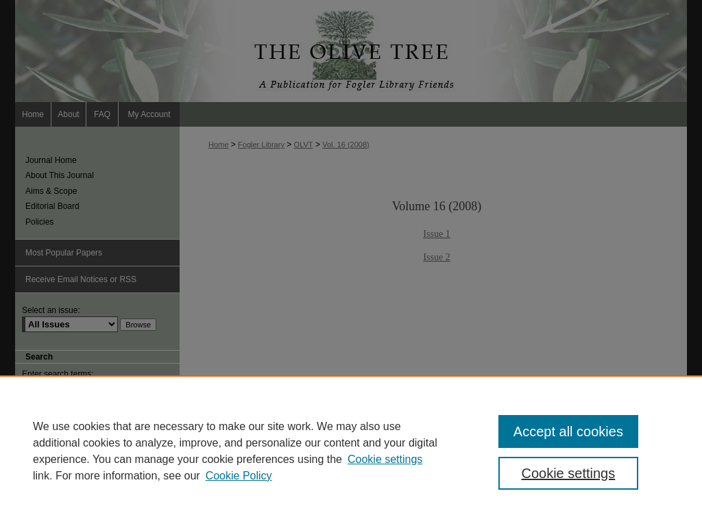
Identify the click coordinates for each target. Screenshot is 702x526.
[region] (351, 450)
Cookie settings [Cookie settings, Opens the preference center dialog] (568, 473)
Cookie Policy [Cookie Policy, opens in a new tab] (239, 475)
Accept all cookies (568, 431)
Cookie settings (385, 459)
